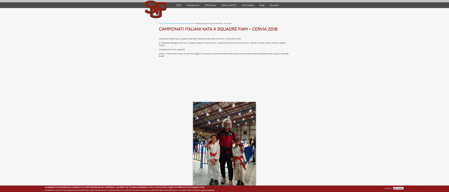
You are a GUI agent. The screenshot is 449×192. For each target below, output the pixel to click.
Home (161, 23)
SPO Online (248, 5)
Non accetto (398, 188)
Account (274, 5)
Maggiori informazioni (208, 190)
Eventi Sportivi (178, 23)
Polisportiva (168, 23)
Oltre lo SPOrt (229, 5)
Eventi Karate (189, 23)
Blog (262, 5)
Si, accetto (388, 188)
